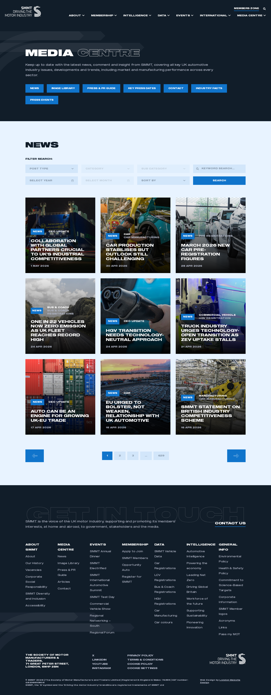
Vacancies (33, 570)
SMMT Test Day (102, 597)
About (30, 556)
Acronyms (227, 621)
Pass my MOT (229, 634)
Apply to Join (132, 551)
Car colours (163, 622)
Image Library (68, 563)
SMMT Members (135, 558)
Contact (64, 589)
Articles (64, 582)
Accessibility (35, 605)
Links (223, 627)
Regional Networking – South (100, 621)
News (62, 556)
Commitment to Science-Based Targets (231, 585)
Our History (34, 563)
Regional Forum (102, 633)
